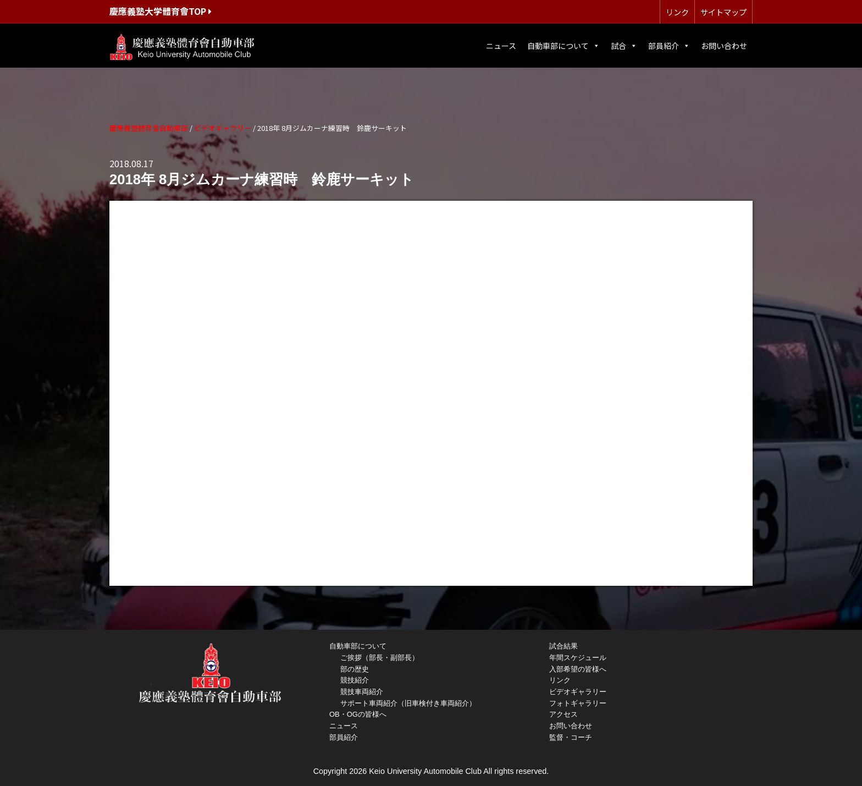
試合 (624, 46)
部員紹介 (669, 46)
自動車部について (563, 46)
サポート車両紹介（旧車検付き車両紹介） (408, 703)
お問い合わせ (724, 45)
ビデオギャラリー (577, 692)
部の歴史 (354, 669)
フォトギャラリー (577, 703)
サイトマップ (723, 12)
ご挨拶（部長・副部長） (379, 657)
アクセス (563, 714)
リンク (677, 12)
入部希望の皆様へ (577, 669)
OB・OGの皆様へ (357, 714)
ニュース (501, 45)
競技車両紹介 (361, 692)
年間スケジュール (577, 657)
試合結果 (563, 646)
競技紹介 (354, 680)
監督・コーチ (570, 737)
